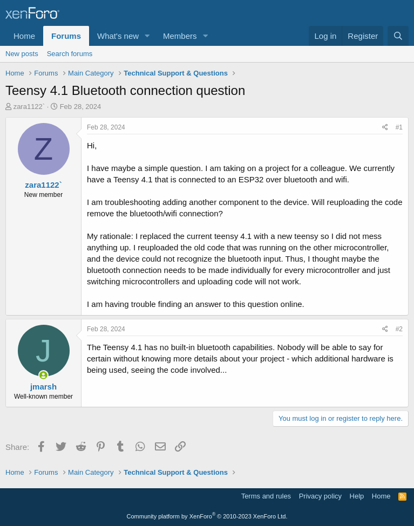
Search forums (70, 54)
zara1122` (29, 107)
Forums (66, 35)
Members (180, 35)
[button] (147, 36)
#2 (399, 329)
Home (24, 35)
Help (357, 496)
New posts (21, 54)
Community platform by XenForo (207, 516)
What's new (118, 35)
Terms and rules (266, 496)
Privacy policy (320, 496)
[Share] (385, 127)
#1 (399, 127)
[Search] (398, 36)
